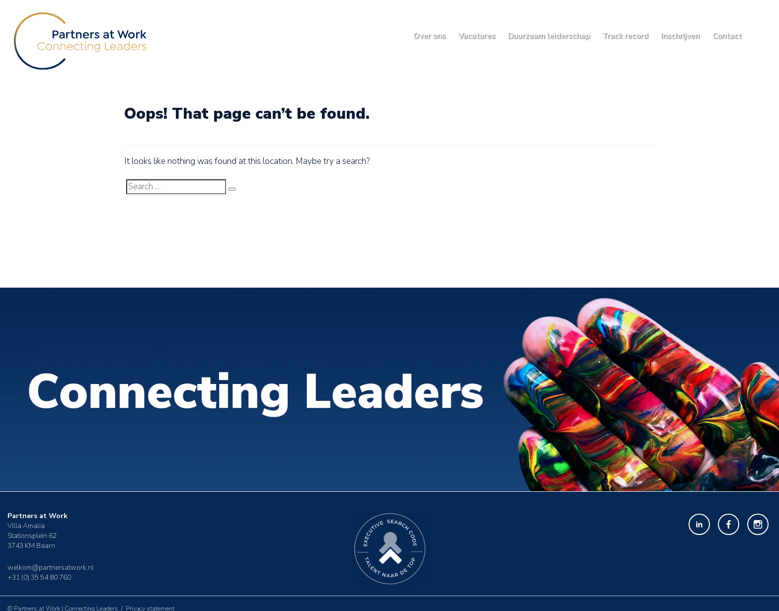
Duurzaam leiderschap (549, 35)
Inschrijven (680, 35)
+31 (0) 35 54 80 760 (39, 577)
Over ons (429, 35)
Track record (625, 35)
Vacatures (476, 35)
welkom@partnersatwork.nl (50, 567)
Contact (727, 35)
